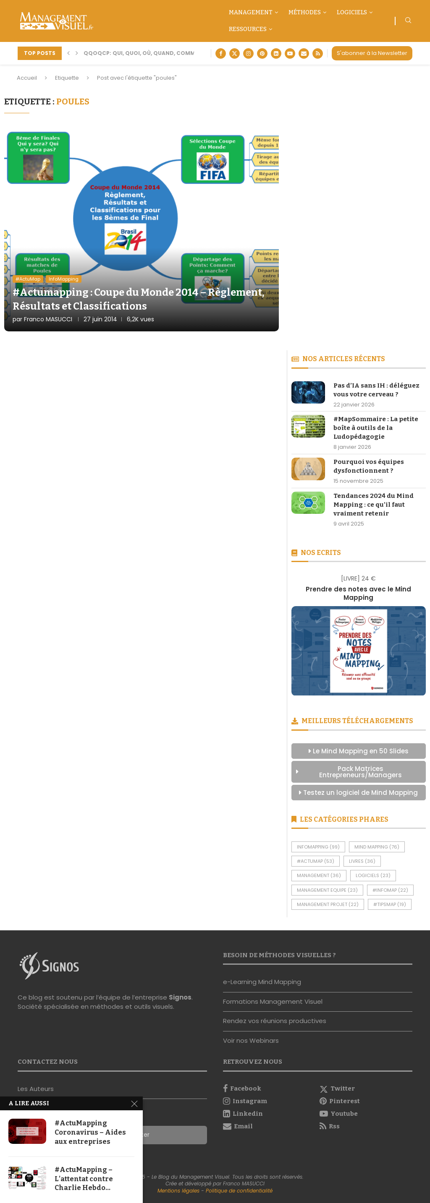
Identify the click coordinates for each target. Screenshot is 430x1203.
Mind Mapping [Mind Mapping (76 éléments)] (376, 847)
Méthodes (304, 12)
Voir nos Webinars (251, 1040)
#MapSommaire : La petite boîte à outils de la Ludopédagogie (375, 427)
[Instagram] (248, 53)
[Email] (304, 53)
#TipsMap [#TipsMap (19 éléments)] (389, 904)
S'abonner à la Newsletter (372, 53)
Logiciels (352, 12)
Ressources (248, 29)
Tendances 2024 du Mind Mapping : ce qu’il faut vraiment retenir (373, 504)
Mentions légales (178, 1190)
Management (251, 12)
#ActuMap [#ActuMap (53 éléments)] (315, 861)
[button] (68, 53)
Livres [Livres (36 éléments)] (362, 861)
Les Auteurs (36, 1088)
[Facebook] (220, 53)
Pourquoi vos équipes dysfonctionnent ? (368, 466)
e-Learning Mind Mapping (262, 981)
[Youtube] (290, 53)
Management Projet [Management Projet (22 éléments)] (328, 904)
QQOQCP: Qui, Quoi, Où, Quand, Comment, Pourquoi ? (163, 53)
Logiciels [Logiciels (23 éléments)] (373, 875)
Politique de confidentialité (239, 1190)
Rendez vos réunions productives (274, 1020)
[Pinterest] (262, 53)
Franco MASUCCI (48, 319)
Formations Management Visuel (272, 1001)
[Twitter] (234, 53)
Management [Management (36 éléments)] (319, 875)
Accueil (27, 78)
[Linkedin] (276, 53)
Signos (180, 997)
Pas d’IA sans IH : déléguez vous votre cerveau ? (376, 390)
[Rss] (317, 53)
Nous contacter (42, 1108)
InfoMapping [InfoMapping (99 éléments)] (318, 847)
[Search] (408, 21)
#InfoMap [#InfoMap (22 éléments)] (390, 890)
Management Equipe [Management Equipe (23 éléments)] (327, 890)
